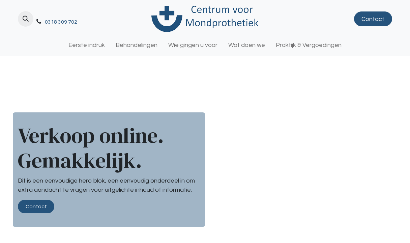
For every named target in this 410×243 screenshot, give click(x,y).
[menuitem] (86, 45)
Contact (372, 19)
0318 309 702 (61, 22)
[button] (25, 19)
